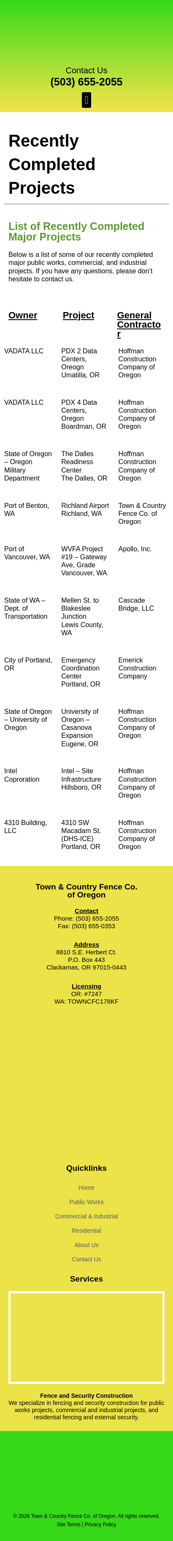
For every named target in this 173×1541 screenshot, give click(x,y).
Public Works (86, 1202)
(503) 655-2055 (87, 82)
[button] (86, 100)
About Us (86, 1245)
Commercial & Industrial (86, 1216)
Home (86, 1187)
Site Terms (69, 1525)
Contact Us (87, 70)
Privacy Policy (100, 1525)
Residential (86, 1230)
